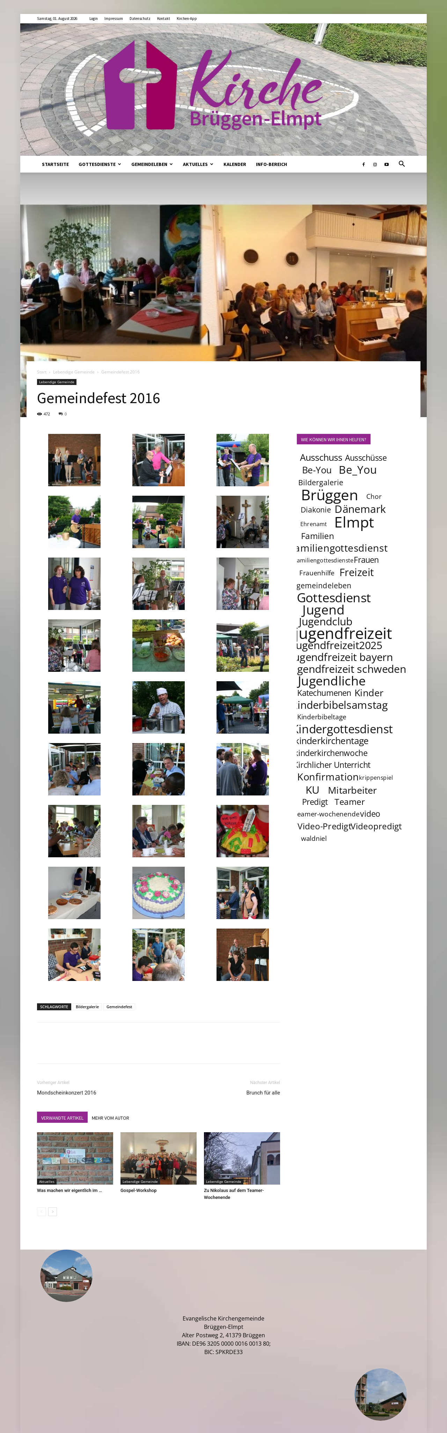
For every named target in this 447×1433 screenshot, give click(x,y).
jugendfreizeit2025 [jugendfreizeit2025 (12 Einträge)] (337, 645)
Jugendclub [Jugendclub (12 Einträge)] (325, 621)
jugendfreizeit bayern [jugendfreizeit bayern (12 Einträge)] (342, 656)
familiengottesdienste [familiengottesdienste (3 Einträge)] (324, 560)
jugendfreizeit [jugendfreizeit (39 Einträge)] (343, 633)
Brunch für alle (263, 1093)
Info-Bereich (271, 164)
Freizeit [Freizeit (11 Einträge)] (356, 572)
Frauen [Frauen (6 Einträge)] (366, 559)
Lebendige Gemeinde (74, 372)
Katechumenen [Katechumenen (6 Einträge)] (324, 693)
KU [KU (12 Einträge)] (313, 789)
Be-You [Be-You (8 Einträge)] (316, 470)
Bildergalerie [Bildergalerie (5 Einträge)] (320, 482)
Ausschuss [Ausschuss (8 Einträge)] (321, 457)
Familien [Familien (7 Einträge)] (317, 535)
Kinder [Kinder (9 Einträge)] (368, 692)
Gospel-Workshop (138, 1190)
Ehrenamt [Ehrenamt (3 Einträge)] (313, 524)
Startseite (55, 164)
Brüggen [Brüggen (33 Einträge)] (329, 494)
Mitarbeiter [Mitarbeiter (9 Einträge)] (352, 790)
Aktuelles (198, 164)
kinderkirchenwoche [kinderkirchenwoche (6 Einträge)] (330, 753)
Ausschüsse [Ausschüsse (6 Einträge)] (366, 457)
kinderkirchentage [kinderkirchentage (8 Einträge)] (331, 741)
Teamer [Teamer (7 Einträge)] (350, 801)
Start (41, 372)
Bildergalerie (87, 1006)
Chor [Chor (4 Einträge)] (374, 496)
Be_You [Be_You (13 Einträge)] (358, 469)
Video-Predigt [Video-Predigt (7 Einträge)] (325, 826)
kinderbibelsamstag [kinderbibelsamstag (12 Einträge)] (340, 704)
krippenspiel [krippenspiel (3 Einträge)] (376, 777)
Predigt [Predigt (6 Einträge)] (315, 801)
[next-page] (52, 1211)
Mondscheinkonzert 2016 (66, 1093)
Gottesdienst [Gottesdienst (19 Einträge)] (334, 597)
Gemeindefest (119, 1006)
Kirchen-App (187, 18)
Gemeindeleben (152, 164)
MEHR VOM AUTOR (110, 1118)
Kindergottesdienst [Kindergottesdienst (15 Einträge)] (342, 729)
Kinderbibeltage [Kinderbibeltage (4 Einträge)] (321, 716)
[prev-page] (41, 1211)
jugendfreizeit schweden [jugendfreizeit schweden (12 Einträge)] (347, 668)
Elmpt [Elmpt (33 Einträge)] (354, 521)
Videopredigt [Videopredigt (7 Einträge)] (376, 826)
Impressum (113, 18)
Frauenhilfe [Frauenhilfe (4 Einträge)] (317, 572)
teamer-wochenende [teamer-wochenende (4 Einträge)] (326, 814)
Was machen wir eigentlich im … (69, 1190)
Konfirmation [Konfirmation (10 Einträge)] (328, 776)
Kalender (235, 164)
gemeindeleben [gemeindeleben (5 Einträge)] (324, 585)
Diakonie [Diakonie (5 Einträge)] (316, 509)
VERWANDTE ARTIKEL (62, 1118)
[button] (401, 164)
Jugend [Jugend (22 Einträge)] (323, 609)
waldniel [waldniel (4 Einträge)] (314, 838)
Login (93, 18)
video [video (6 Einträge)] (370, 813)
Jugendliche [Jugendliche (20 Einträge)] (332, 680)
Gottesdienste (100, 164)
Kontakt (163, 18)
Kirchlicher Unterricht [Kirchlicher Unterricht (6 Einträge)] (332, 764)
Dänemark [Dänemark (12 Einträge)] (360, 508)
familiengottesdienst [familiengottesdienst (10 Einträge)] (339, 547)
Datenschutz (140, 18)
